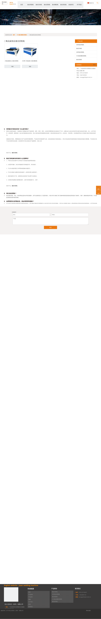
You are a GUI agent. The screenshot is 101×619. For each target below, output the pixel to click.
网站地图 (88, 610)
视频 (29, 599)
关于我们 (30, 602)
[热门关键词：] (97, 3)
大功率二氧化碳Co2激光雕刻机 (29, 61)
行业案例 (30, 594)
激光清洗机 (79, 59)
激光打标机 (79, 48)
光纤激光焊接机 (80, 44)
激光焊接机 (55, 596)
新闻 (29, 604)
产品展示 (30, 597)
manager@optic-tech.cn (86, 77)
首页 (29, 592)
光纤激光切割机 (80, 52)
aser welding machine (28, 585)
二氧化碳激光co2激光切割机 (11, 61)
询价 (12, 66)
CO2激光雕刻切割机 (81, 56)
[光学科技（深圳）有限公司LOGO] (11, 594)
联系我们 (30, 606)
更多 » (94, 64)
